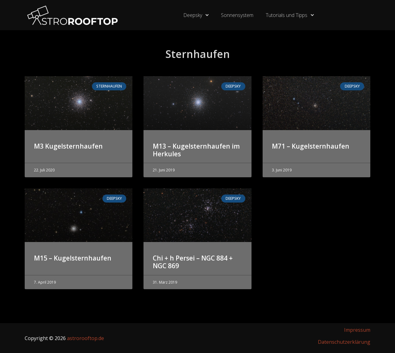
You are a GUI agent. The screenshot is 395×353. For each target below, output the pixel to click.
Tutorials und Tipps (290, 15)
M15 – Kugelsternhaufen (72, 258)
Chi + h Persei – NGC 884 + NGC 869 (193, 262)
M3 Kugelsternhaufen (68, 146)
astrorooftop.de (85, 338)
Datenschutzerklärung (344, 342)
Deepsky (196, 15)
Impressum (357, 329)
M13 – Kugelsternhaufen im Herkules (196, 150)
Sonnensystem (237, 15)
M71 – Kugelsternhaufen (310, 146)
